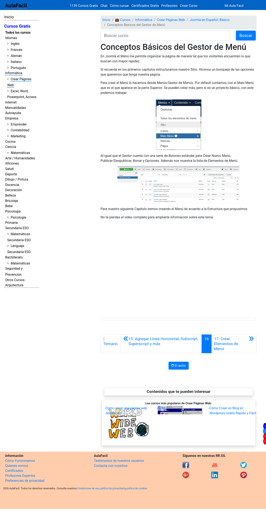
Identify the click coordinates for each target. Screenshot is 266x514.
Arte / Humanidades (20, 158)
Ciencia (10, 147)
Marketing (18, 136)
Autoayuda (13, 113)
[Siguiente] (234, 343)
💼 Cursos (123, 20)
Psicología (13, 211)
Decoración (13, 190)
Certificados (14, 471)
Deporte (11, 174)
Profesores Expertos (20, 476)
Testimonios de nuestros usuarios (119, 461)
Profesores (169, 6)
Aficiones (12, 163)
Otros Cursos (15, 280)
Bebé (9, 206)
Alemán (16, 56)
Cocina (10, 142)
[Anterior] (161, 343)
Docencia (12, 185)
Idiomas (11, 38)
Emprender (19, 124)
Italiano (16, 62)
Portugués (18, 68)
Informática (13, 73)
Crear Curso (188, 6)
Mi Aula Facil (234, 6)
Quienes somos (16, 466)
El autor (178, 366)
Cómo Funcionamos (20, 461)
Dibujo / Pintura (16, 179)
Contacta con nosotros (111, 466)
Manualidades (15, 108)
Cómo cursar (119, 6)
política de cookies (136, 488)
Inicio (9, 17)
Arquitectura (14, 285)
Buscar (245, 35)
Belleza (10, 195)
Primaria (11, 223)
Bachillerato (14, 257)
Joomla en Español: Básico (210, 20)
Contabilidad (20, 130)
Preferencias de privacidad (24, 481)
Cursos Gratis (17, 26)
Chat (104, 6)
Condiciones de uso (88, 488)
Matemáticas (20, 153)
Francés (16, 50)
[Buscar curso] (165, 36)
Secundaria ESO (17, 228)
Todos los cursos (18, 32)
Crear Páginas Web (171, 20)
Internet (11, 102)
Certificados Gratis (145, 6)
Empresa (11, 118)
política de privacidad (112, 488)
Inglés (15, 44)
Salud (9, 169)
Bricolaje (11, 201)
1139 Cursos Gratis (84, 6)
